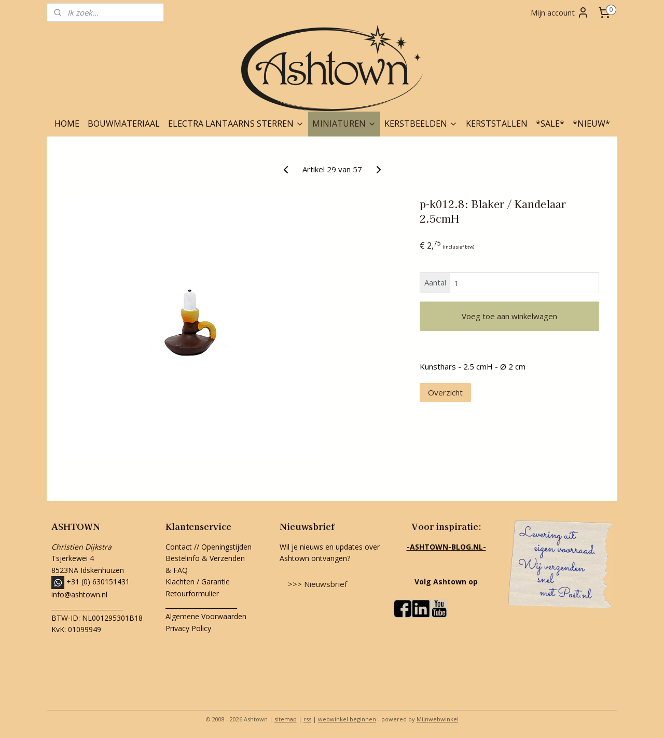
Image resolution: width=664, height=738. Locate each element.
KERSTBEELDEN (421, 123)
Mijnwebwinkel (438, 719)
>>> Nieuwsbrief (317, 584)
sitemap (285, 719)
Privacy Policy (188, 628)
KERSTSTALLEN (497, 123)
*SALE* (550, 123)
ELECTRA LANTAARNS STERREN (236, 123)
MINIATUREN (344, 123)
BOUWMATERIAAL (124, 123)
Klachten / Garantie (197, 581)
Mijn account (560, 12)
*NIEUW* (591, 123)
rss (307, 719)
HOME (66, 123)
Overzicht (445, 392)
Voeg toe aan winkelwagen (509, 316)
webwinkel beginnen (347, 719)
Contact (178, 547)
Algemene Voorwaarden (205, 616)
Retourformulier (193, 593)
